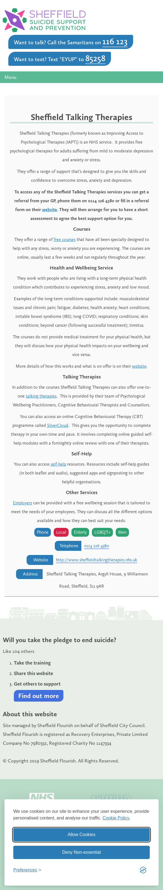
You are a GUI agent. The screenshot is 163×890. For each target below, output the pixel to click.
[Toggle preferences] (27, 870)
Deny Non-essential (81, 852)
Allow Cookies (81, 834)
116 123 (115, 41)
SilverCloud (57, 425)
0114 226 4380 (96, 545)
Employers (22, 502)
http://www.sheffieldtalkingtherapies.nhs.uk (96, 559)
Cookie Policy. (116, 818)
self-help (58, 464)
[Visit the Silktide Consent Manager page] (143, 870)
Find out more (38, 696)
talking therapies (41, 396)
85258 (95, 58)
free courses (65, 239)
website (49, 209)
